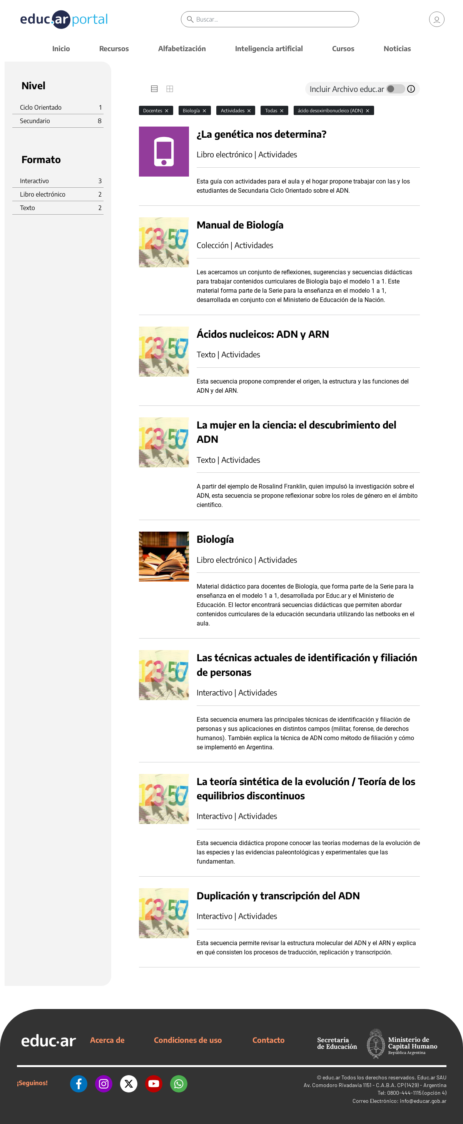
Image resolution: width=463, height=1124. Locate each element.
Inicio (61, 48)
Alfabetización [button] (182, 48)
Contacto (268, 1039)
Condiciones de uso (188, 1039)
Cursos (343, 48)
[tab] (154, 89)
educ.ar (331, 1077)
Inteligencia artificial (269, 48)
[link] (437, 19)
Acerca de (107, 1039)
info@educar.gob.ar (423, 1100)
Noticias (397, 48)
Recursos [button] (114, 48)
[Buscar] (277, 19)
